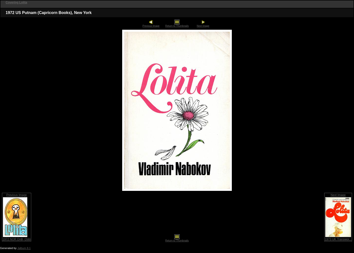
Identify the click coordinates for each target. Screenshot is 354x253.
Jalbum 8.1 (23, 248)
